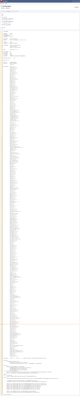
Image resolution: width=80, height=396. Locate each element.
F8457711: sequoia (7, 24)
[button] (79, 1)
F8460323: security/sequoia (8, 21)
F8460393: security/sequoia (8, 18)
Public (8, 8)
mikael (8, 11)
